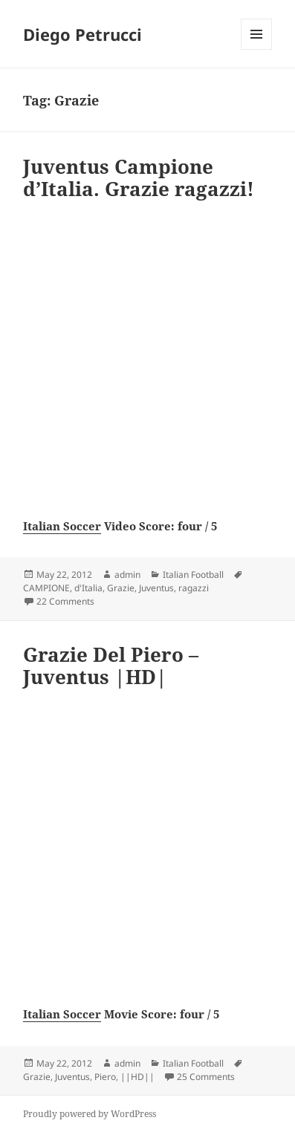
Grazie (120, 588)
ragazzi (193, 588)
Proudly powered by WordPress (89, 1113)
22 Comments (65, 601)
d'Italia (88, 588)
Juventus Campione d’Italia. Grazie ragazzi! (138, 177)
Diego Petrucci (82, 34)
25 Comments (206, 1076)
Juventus (156, 588)
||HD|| (137, 1076)
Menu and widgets (256, 49)
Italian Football (193, 574)
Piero (105, 1076)
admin (127, 574)
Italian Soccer (62, 525)
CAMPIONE (46, 588)
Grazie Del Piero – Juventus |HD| (110, 665)
